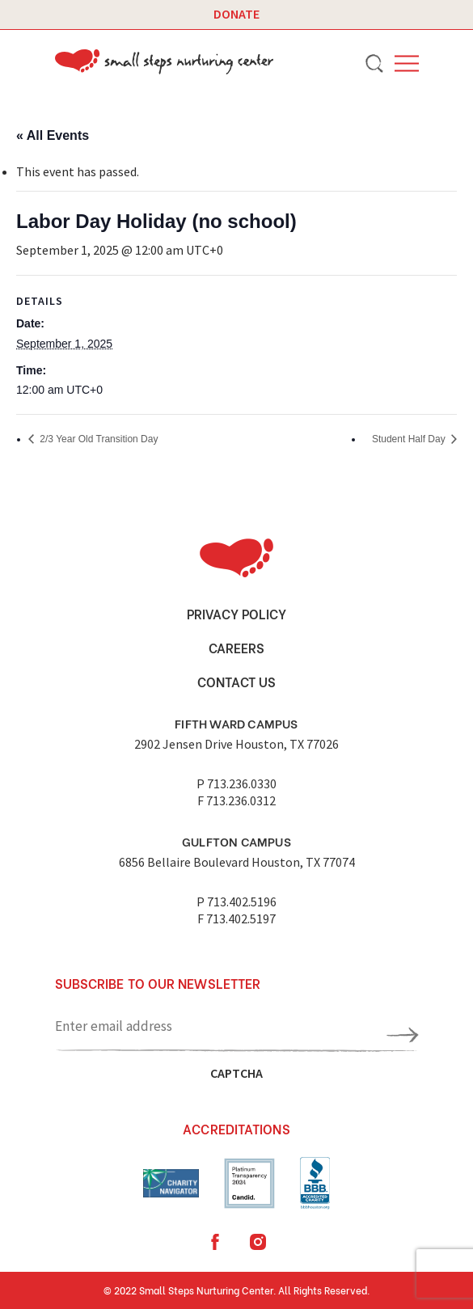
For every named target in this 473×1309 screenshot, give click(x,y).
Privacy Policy (236, 613)
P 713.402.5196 (236, 901)
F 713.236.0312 (236, 800)
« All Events (52, 135)
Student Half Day (410, 439)
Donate (236, 14)
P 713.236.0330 (236, 783)
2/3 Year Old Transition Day (97, 439)
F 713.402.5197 (236, 918)
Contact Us (236, 681)
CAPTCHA (236, 1073)
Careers (236, 647)
